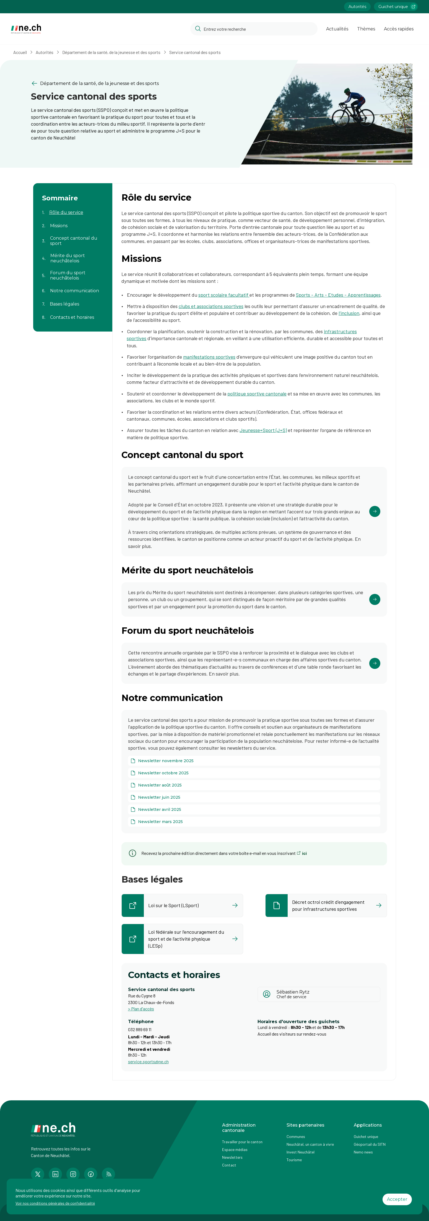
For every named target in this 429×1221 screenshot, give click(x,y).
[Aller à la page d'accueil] (26, 29)
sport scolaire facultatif (223, 295)
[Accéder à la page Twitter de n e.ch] (37, 1174)
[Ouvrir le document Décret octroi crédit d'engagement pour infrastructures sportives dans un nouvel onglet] (326, 905)
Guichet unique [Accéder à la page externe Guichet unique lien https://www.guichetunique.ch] (397, 6)
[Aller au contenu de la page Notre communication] (72, 287)
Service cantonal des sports (195, 52)
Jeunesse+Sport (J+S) (263, 430)
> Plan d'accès (141, 1008)
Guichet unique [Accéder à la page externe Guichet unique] (366, 1136)
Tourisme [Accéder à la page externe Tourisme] (294, 1159)
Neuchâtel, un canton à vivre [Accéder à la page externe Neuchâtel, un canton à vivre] (310, 1144)
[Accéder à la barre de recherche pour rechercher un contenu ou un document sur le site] (254, 28)
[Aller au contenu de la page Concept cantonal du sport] (72, 237)
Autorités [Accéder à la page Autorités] (357, 6)
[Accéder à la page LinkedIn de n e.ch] (55, 1174)
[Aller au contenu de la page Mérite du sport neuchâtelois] (72, 254)
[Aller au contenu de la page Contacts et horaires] (72, 313)
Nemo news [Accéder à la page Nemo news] (363, 1152)
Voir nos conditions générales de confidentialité (55, 1203)
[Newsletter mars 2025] (254, 822)
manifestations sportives (209, 357)
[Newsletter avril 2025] (254, 809)
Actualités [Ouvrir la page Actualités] (337, 29)
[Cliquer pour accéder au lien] (254, 511)
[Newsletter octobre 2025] (254, 773)
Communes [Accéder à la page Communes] (296, 1136)
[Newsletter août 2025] (254, 785)
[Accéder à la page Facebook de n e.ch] (90, 1174)
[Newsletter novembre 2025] (254, 761)
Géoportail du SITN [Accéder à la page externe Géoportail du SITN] (370, 1144)
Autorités (44, 52)
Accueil (20, 52)
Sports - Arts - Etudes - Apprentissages (338, 295)
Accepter (397, 1199)
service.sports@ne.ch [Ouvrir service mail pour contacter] (148, 1061)
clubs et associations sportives (211, 306)
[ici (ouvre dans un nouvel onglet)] (302, 853)
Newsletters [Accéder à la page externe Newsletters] (232, 1157)
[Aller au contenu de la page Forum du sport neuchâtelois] (72, 272)
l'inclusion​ (349, 313)
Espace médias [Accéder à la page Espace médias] (235, 1149)
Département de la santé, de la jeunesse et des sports (111, 52)
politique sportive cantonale (257, 393)
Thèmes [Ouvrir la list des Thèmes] (366, 29)
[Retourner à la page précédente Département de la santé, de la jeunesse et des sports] (118, 83)
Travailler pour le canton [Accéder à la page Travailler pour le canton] (242, 1141)
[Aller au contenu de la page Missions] (72, 222)
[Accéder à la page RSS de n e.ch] (108, 1174)
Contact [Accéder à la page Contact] (229, 1165)
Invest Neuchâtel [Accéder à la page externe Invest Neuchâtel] (300, 1152)
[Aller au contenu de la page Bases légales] (72, 300)
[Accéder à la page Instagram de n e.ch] (73, 1174)
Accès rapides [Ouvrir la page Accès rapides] (399, 29)
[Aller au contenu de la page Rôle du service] (72, 209)
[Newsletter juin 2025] (254, 797)
